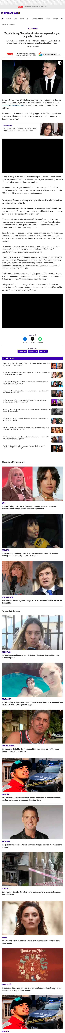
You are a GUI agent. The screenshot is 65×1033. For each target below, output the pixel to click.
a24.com (44, 7)
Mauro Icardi (33, 351)
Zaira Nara (43, 351)
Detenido (55, 18)
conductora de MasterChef (13, 105)
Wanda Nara (22, 351)
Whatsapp (40, 340)
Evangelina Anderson (37, 18)
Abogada (8, 18)
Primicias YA (5, 24)
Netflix (22, 18)
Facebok (25, 340)
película (48, 18)
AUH (28, 18)
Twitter (32, 340)
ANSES (15, 18)
